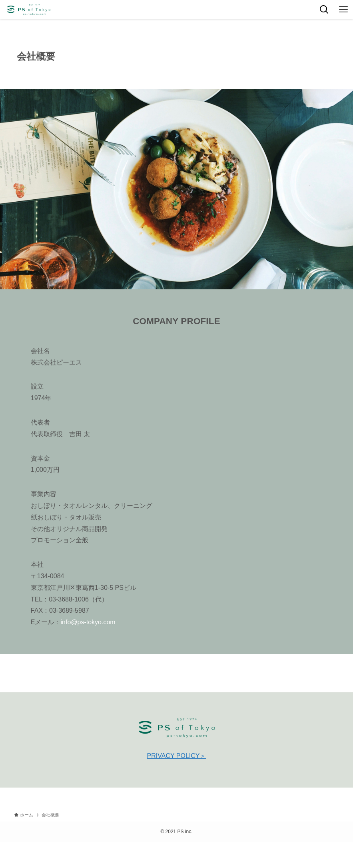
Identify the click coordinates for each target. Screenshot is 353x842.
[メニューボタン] (343, 9)
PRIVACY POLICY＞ (176, 755)
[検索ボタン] (324, 9)
